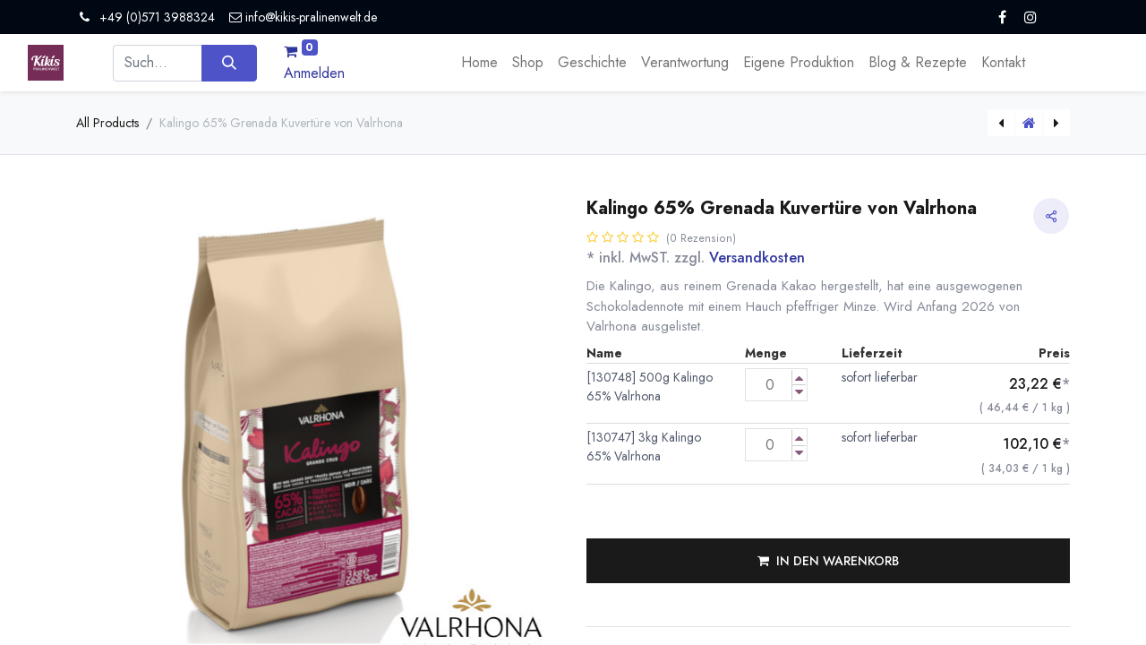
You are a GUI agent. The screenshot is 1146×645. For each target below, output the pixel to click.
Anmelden (314, 73)
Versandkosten (757, 257)
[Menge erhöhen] (799, 377)
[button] (828, 560)
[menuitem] (479, 63)
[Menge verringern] (799, 392)
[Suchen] (228, 63)
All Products (107, 123)
